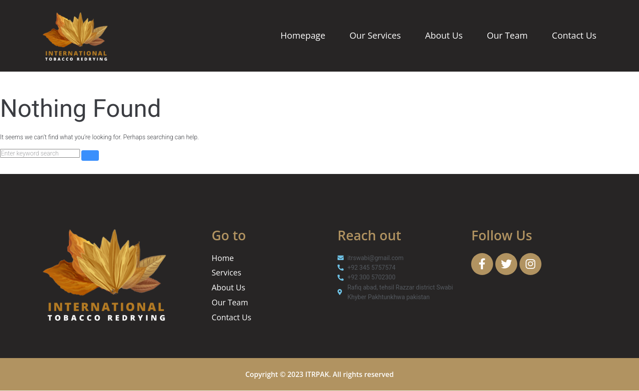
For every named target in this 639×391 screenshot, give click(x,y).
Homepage (302, 35)
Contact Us (574, 35)
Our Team (507, 35)
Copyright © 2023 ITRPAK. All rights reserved (320, 375)
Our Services (375, 35)
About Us (444, 35)
